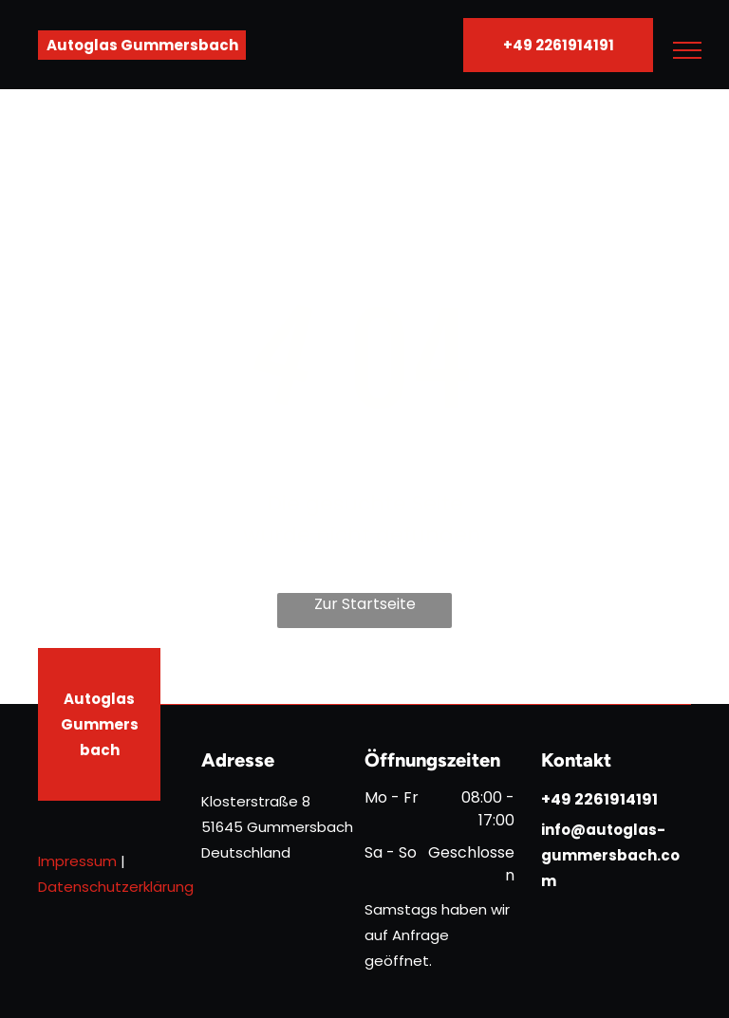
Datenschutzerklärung (116, 887)
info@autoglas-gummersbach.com (610, 855)
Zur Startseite (365, 604)
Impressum (77, 861)
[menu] (687, 50)
